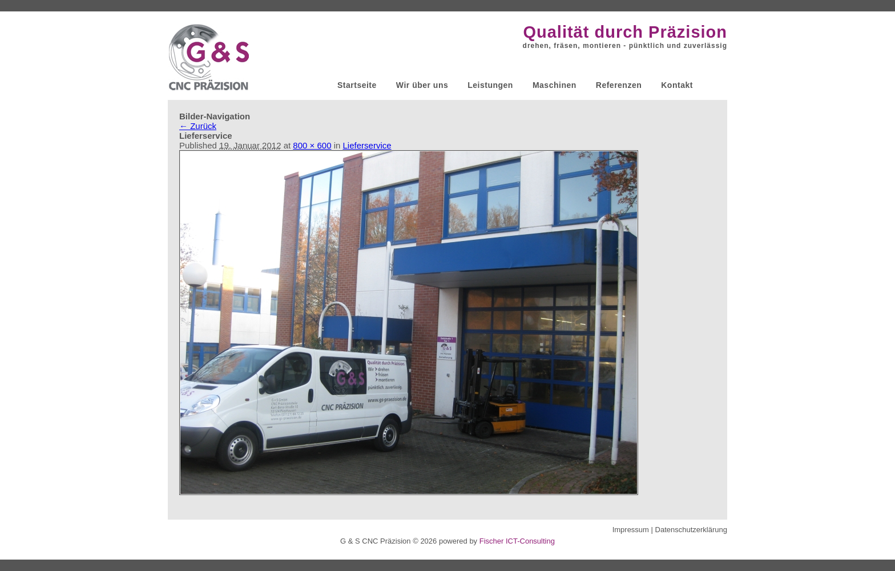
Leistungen (490, 85)
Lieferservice (367, 145)
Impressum (630, 529)
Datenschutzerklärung (691, 529)
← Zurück (197, 126)
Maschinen (554, 85)
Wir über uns (422, 85)
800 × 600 (312, 145)
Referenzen (619, 85)
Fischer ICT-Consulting (517, 541)
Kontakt (677, 85)
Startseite (357, 85)
